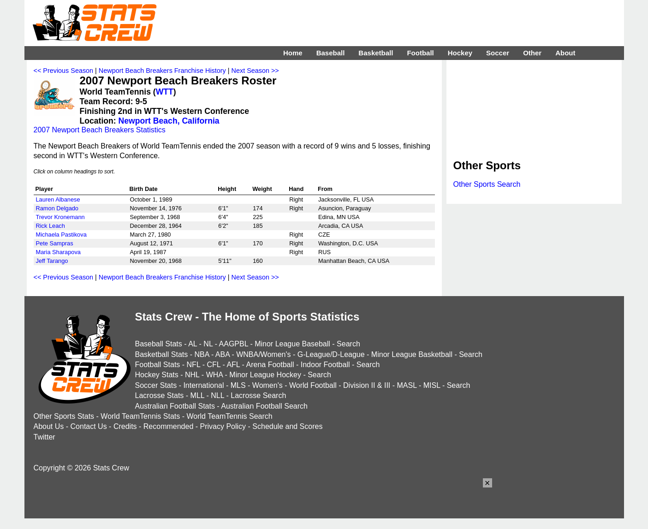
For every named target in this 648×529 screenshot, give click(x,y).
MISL (431, 385)
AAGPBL (233, 344)
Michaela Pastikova (61, 234)
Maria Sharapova (58, 252)
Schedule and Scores (287, 426)
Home (293, 53)
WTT (164, 91)
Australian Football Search (264, 406)
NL (208, 344)
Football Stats (157, 365)
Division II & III (366, 385)
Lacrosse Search (258, 395)
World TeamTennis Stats (140, 416)
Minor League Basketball (411, 354)
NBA (201, 354)
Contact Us (89, 426)
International (203, 385)
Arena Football (270, 365)
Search (348, 344)
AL (192, 344)
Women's (267, 385)
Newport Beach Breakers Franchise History (162, 70)
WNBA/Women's (263, 354)
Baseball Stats (158, 344)
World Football (313, 385)
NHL (192, 375)
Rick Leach (50, 225)
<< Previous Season (64, 70)
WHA (214, 375)
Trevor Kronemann (60, 217)
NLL (217, 395)
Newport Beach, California (169, 120)
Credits (125, 426)
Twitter (44, 437)
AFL (233, 365)
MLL (197, 395)
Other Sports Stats (64, 416)
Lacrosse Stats (159, 395)
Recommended (168, 426)
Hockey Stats (156, 375)
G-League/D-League (331, 354)
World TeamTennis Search (229, 416)
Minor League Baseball (292, 344)
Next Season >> (255, 70)
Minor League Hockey (265, 375)
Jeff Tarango (52, 260)
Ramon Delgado (57, 208)
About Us (49, 426)
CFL (213, 365)
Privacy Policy (223, 426)
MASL (406, 385)
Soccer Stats (156, 385)
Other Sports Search (487, 184)
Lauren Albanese (58, 199)
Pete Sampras (54, 243)
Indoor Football (325, 365)
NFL (194, 365)
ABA (222, 354)
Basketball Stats (161, 354)
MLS (238, 385)
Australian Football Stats (175, 406)
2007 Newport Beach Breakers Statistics (100, 130)
